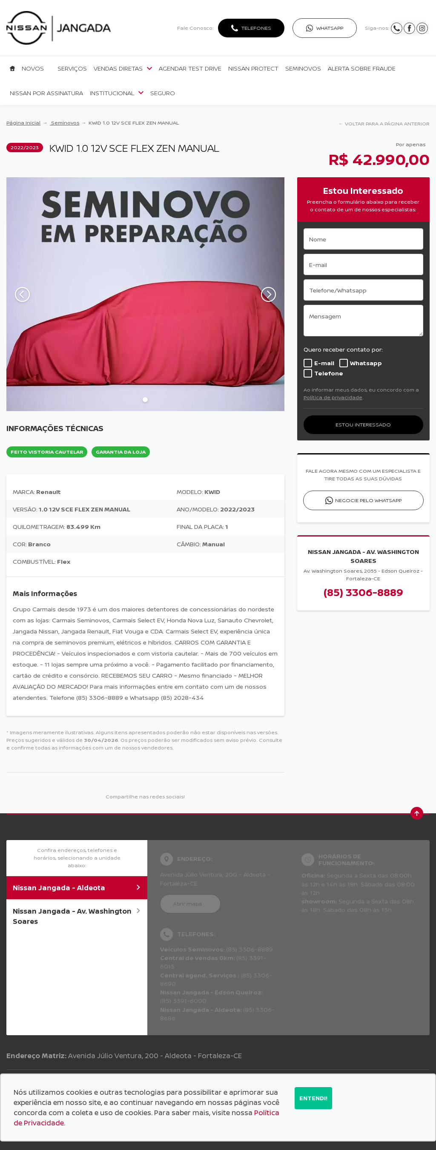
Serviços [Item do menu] (72, 68)
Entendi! (313, 1098)
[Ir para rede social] (396, 27)
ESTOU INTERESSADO (363, 424)
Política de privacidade (333, 397)
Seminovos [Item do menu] (303, 68)
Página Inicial (23, 122)
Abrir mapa (187, 903)
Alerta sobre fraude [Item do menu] (362, 68)
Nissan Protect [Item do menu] (253, 68)
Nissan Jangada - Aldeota (77, 887)
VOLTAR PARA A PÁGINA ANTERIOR (387, 123)
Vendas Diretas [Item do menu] (123, 68)
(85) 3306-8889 (363, 592)
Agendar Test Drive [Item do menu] (190, 68)
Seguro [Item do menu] (162, 93)
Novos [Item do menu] (33, 68)
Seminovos (64, 122)
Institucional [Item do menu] (116, 93)
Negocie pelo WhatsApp (368, 500)
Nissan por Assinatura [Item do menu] (46, 93)
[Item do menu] (12, 68)
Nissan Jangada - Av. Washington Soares (77, 916)
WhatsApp (329, 27)
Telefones (256, 27)
